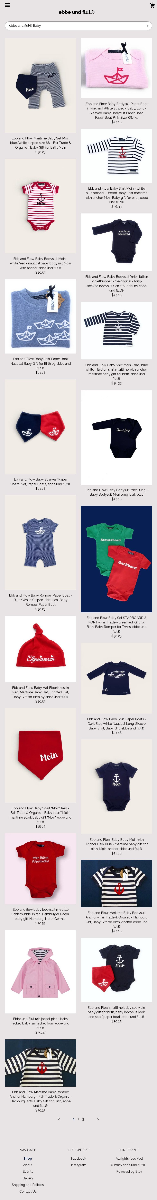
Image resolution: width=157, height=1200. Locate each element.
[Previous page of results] (59, 1119)
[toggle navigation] (7, 5)
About (28, 1165)
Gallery (27, 1178)
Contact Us (27, 1191)
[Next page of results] (98, 1119)
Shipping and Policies (28, 1185)
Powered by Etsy (129, 1171)
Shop (28, 1158)
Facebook (78, 1158)
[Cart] (152, 6)
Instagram (78, 1165)
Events (28, 1171)
